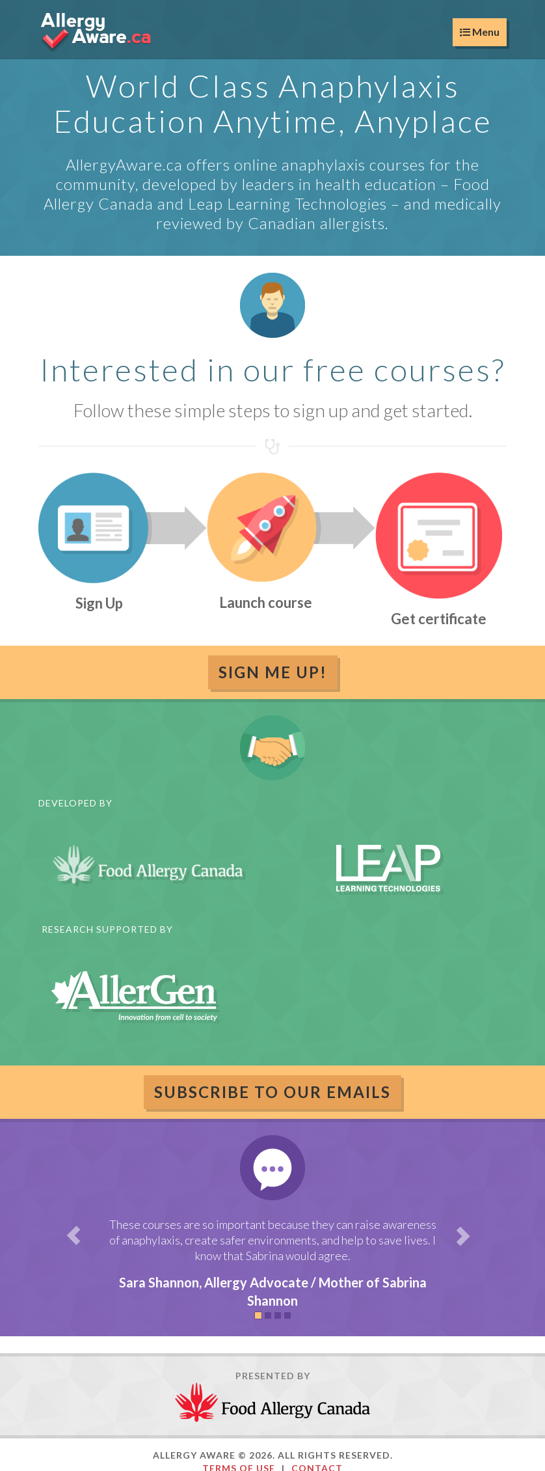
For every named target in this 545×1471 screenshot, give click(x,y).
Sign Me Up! (273, 672)
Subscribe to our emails (272, 1091)
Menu (479, 31)
